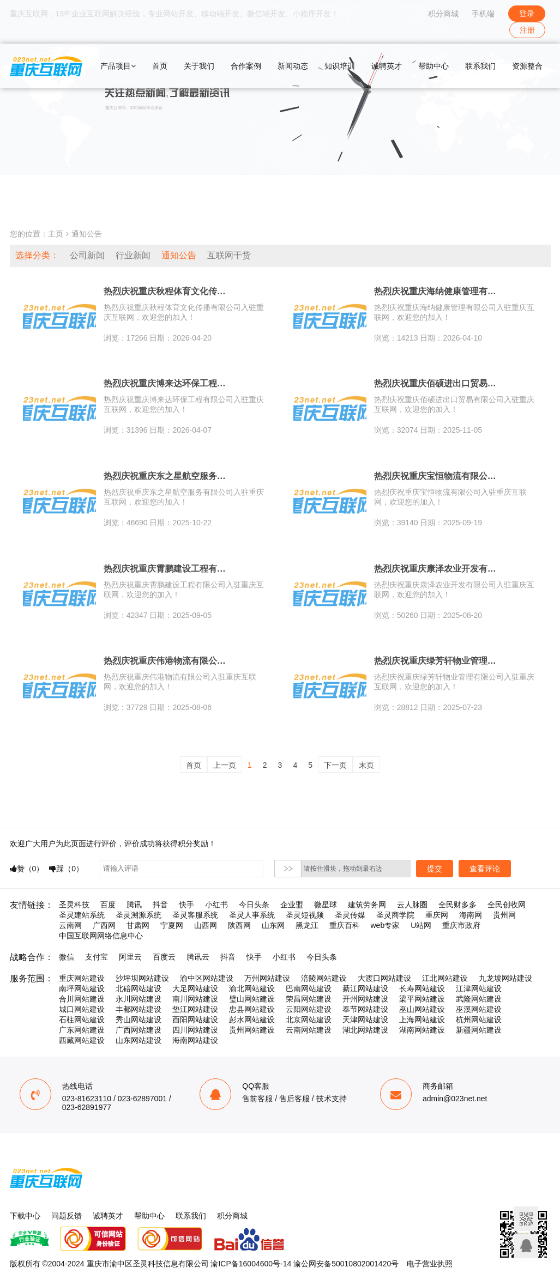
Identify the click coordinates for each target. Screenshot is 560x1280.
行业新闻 (133, 255)
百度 (108, 904)
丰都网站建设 (138, 1009)
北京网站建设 (309, 1019)
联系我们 (480, 66)
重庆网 (436, 915)
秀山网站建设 (138, 1019)
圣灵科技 (74, 904)
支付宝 (96, 957)
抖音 (160, 904)
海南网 (470, 915)
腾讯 (134, 904)
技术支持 (331, 1098)
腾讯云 (197, 957)
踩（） (66, 868)
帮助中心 (433, 66)
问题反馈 (66, 1215)
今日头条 (254, 904)
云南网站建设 (309, 1030)
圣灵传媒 (350, 915)
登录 (526, 13)
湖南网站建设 (422, 1030)
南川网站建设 (195, 998)
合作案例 (246, 66)
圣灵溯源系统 (138, 915)
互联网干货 (229, 255)
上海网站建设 (422, 1019)
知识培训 (339, 66)
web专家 (385, 925)
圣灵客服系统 (195, 915)
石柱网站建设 (82, 1019)
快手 (186, 904)
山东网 (273, 925)
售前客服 (257, 1098)
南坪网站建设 (82, 988)
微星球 (325, 904)
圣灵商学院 (395, 915)
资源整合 (527, 66)
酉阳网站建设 (195, 1019)
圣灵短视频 (305, 915)
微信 (66, 957)
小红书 (216, 904)
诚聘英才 (386, 66)
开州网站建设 (365, 998)
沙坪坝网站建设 (142, 978)
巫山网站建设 (422, 1009)
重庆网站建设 (82, 978)
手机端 (483, 13)
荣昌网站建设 (309, 998)
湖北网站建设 (365, 1030)
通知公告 (86, 233)
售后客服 (294, 1098)
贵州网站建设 (252, 1030)
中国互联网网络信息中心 (101, 935)
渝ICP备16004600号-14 (250, 1263)
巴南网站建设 (309, 988)
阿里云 (130, 957)
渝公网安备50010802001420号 (346, 1263)
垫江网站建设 (195, 1009)
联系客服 (526, 1246)
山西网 (205, 925)
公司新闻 (87, 255)
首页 (159, 66)
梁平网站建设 (422, 998)
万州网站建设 (267, 978)
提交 (434, 868)
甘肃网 (138, 925)
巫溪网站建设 (479, 1009)
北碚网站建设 (138, 988)
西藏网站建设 (82, 1040)
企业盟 (291, 904)
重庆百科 (344, 925)
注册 (527, 30)
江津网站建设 (479, 988)
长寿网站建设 (422, 988)
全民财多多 (457, 904)
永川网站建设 (138, 998)
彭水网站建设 (252, 1019)
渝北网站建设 (252, 988)
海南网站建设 (195, 1040)
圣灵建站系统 (82, 915)
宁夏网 (171, 925)
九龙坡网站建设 (505, 978)
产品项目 (118, 66)
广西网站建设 (138, 1030)
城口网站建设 (82, 1009)
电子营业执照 (430, 1263)
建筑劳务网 (367, 904)
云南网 (70, 925)
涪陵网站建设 (324, 978)
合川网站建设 (82, 998)
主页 (55, 233)
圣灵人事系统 (252, 915)
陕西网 (239, 925)
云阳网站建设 (309, 1009)
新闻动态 (293, 66)
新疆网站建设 (479, 1030)
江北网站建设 (445, 978)
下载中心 (25, 1215)
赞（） (27, 868)
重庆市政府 (461, 925)
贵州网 (504, 915)
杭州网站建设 (479, 1019)
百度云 (164, 957)
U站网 (421, 925)
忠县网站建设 (252, 1009)
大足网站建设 (195, 988)
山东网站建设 (138, 1040)
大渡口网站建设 (384, 978)
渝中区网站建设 (206, 978)
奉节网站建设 (365, 1009)
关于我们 (199, 66)
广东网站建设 (82, 1030)
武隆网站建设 (479, 998)
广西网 (104, 925)
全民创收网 (506, 904)
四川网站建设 (195, 1030)
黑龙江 (307, 925)
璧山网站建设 (252, 998)
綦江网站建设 (365, 988)
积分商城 (443, 13)
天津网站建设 (365, 1019)
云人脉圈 (412, 904)
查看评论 (484, 868)
